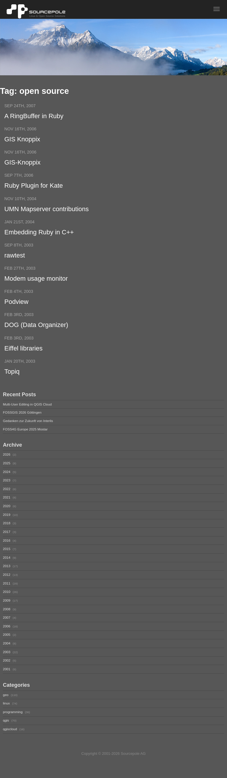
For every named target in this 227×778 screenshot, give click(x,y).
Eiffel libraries (23, 355)
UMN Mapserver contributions (46, 211)
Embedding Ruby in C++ (39, 235)
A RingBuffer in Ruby (33, 116)
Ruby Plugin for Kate (33, 187)
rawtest (14, 259)
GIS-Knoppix (22, 164)
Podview (16, 307)
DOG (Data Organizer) (36, 331)
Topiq (12, 378)
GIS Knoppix (22, 140)
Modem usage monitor (36, 283)
